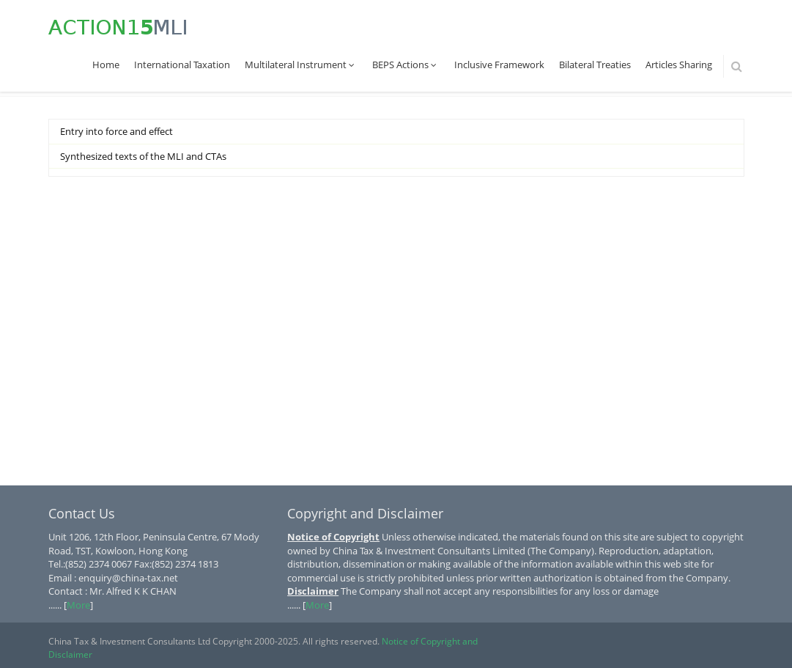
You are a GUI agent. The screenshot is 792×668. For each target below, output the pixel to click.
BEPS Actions (406, 64)
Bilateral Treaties (595, 64)
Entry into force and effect (116, 131)
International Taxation (182, 64)
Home (105, 64)
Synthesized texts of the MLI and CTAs (143, 156)
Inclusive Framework (499, 64)
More (78, 605)
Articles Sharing (678, 64)
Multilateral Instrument (301, 64)
